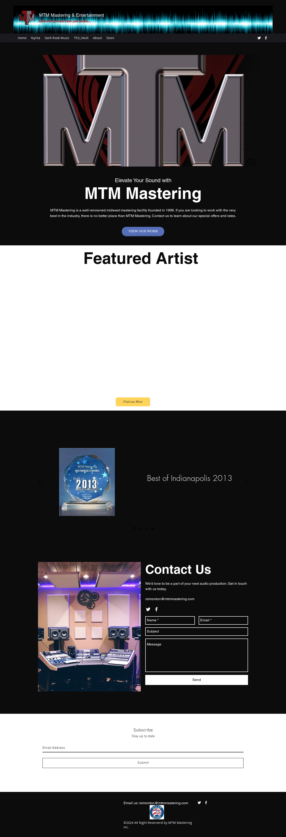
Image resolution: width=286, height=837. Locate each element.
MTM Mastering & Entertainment (71, 15)
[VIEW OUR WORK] (143, 231)
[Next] (245, 482)
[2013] (134, 528)
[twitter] (259, 38)
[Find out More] (133, 401)
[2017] (153, 528)
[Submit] (143, 763)
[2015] (147, 528)
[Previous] (41, 482)
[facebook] (266, 38)
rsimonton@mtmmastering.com (169, 599)
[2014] (141, 528)
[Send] (196, 680)
